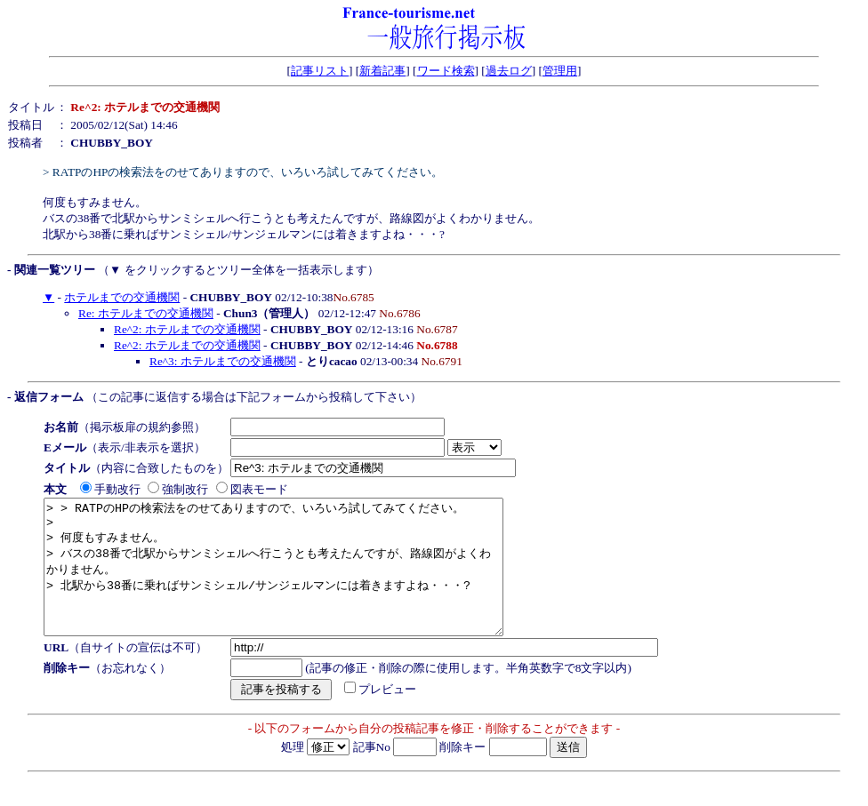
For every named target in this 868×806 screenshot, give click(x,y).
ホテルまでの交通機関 (122, 297)
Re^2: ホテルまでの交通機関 (187, 329)
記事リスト (320, 70)
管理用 (559, 70)
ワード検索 (446, 70)
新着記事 (382, 70)
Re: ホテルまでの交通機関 (145, 313)
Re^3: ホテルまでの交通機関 (222, 361)
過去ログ (509, 70)
